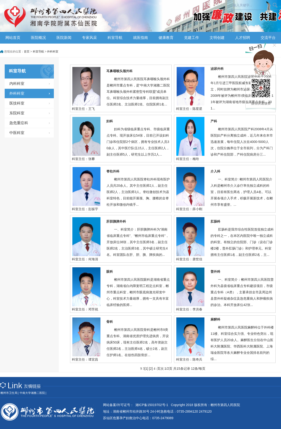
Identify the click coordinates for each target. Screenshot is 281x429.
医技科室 (16, 103)
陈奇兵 (197, 359)
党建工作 (191, 38)
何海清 (93, 259)
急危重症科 (18, 123)
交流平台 (268, 38)
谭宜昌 (93, 359)
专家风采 (89, 38)
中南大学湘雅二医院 (32, 393)
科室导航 (114, 38)
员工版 (195, 4)
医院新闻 (63, 38)
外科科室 (52, 51)
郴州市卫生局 (8, 393)
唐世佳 (197, 259)
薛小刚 (197, 209)
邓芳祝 (93, 309)
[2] (151, 368)
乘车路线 (181, 4)
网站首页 (12, 38)
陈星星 (197, 109)
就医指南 (140, 38)
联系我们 (165, 4)
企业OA (208, 4)
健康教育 (166, 38)
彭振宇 (93, 209)
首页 (27, 51)
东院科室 (16, 113)
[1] (146, 368)
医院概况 (38, 38)
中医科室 (16, 133)
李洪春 (197, 309)
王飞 (91, 109)
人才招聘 (242, 38)
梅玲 (195, 159)
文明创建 (217, 38)
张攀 (91, 159)
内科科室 (16, 84)
